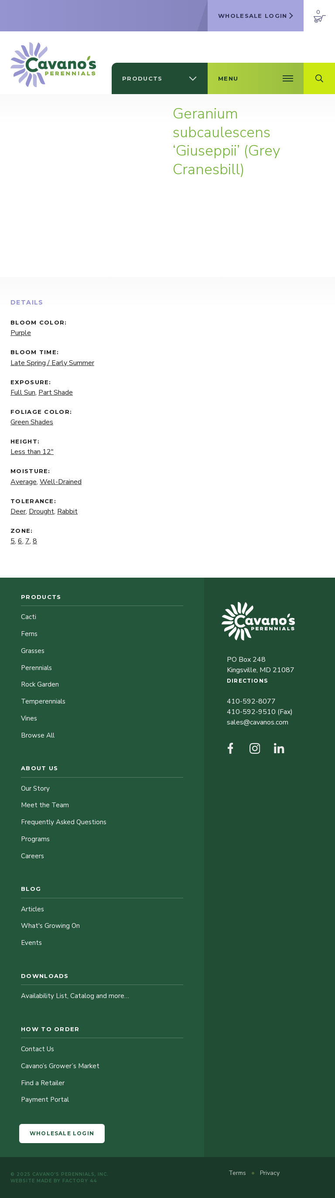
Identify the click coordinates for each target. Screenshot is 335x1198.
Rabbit (67, 511)
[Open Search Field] (319, 78)
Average (23, 482)
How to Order (50, 1028)
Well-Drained (61, 482)
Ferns (29, 633)
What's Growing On (50, 925)
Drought (41, 511)
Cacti (28, 617)
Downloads (45, 975)
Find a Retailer (43, 1083)
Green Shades (31, 422)
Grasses (32, 650)
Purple (20, 333)
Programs (35, 839)
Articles (32, 909)
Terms (238, 1173)
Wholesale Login (62, 1133)
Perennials (36, 667)
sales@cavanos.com (257, 722)
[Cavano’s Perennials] (53, 64)
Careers (32, 856)
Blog (31, 888)
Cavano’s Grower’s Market (60, 1066)
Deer (18, 511)
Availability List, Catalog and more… (75, 996)
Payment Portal (45, 1099)
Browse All (38, 735)
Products (41, 596)
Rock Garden (40, 684)
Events (31, 942)
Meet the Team (45, 805)
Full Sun (22, 392)
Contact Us (37, 1049)
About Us (39, 768)
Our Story (35, 788)
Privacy (270, 1173)
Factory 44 (79, 1181)
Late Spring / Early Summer (52, 363)
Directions (247, 680)
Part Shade (55, 392)
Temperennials (43, 701)
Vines (29, 718)
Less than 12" (32, 452)
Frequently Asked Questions (63, 822)
